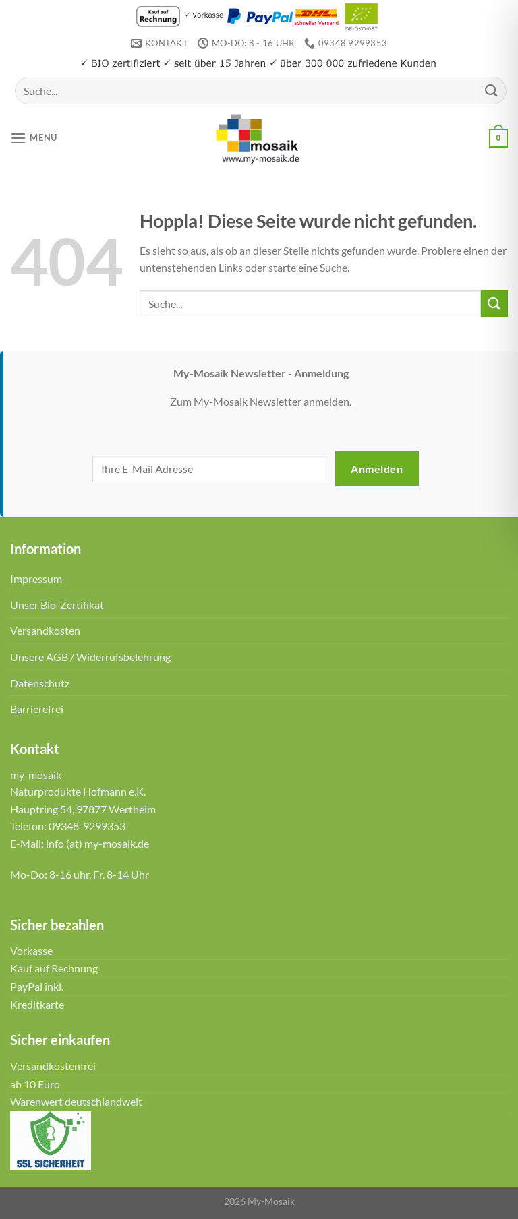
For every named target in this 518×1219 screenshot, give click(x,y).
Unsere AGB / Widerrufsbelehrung (90, 656)
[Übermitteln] (491, 90)
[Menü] (33, 137)
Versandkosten (45, 630)
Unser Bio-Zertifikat (57, 604)
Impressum (36, 578)
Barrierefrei (36, 708)
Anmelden (377, 468)
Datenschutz (39, 683)
